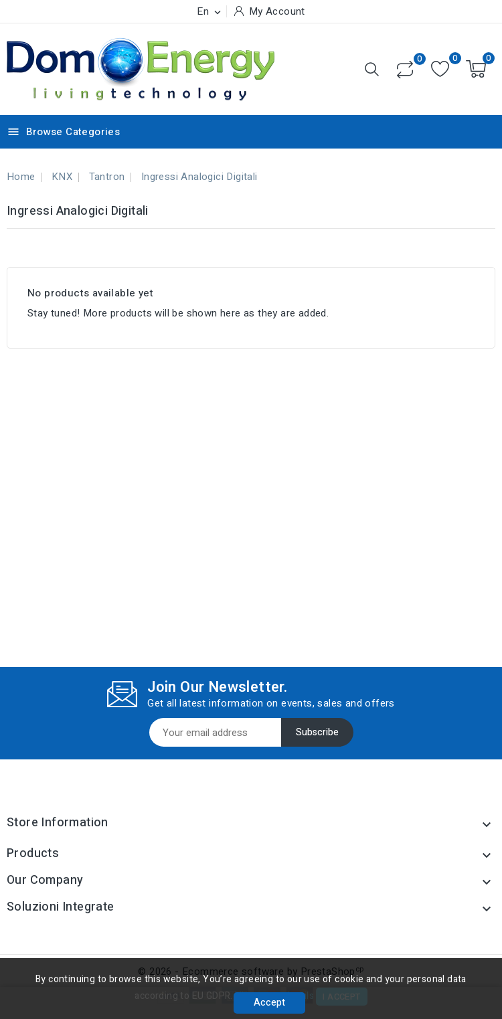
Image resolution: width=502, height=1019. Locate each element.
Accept (269, 1003)
